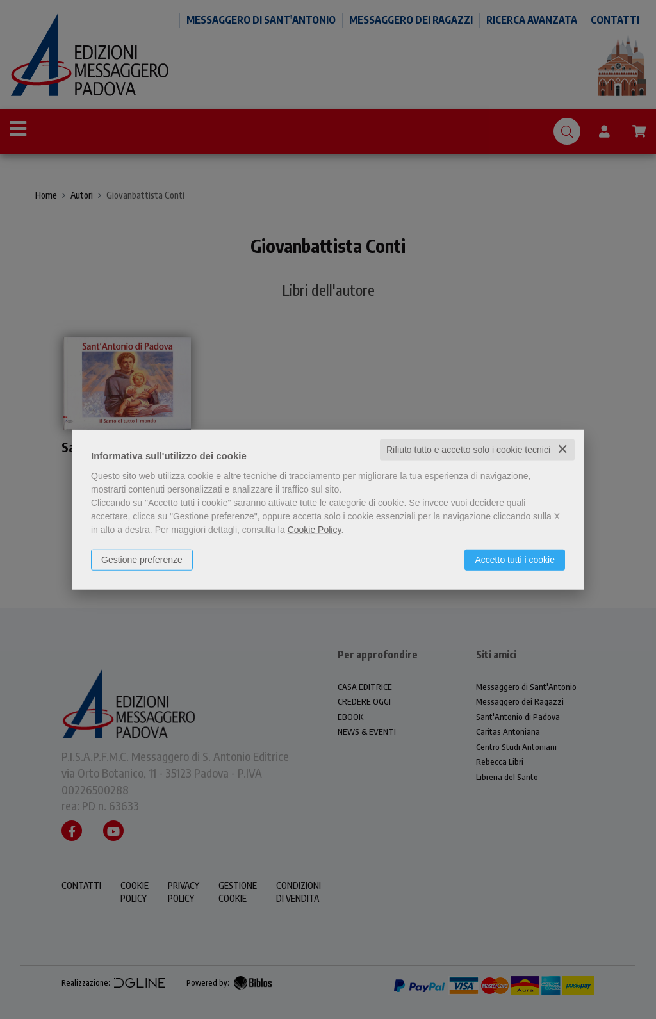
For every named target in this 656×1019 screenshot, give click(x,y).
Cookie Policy (314, 530)
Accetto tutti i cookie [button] (515, 560)
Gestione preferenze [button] (142, 560)
